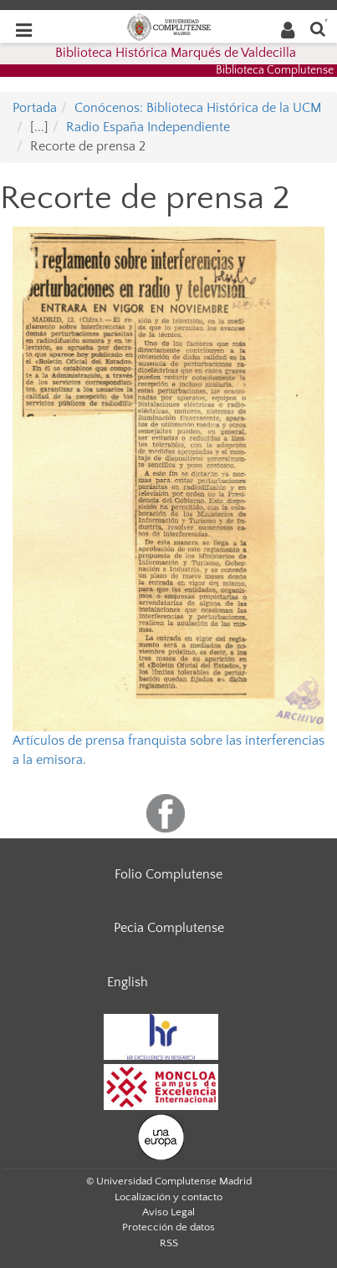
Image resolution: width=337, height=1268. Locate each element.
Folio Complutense (168, 874)
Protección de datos (168, 1227)
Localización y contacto (168, 1197)
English (127, 982)
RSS (169, 1243)
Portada (35, 107)
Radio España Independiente (148, 127)
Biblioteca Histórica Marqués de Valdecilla (175, 52)
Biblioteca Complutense (275, 70)
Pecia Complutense (169, 927)
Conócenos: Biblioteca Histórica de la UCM (197, 107)
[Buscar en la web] (317, 28)
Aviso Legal (168, 1212)
